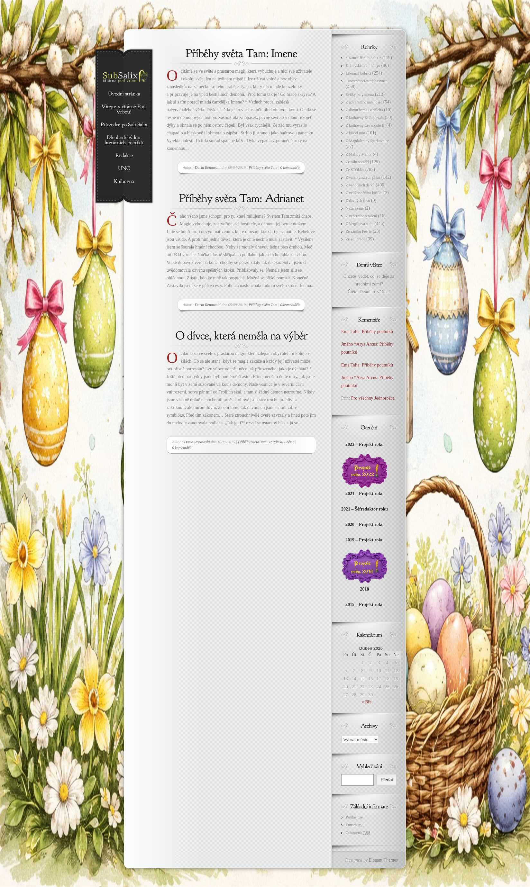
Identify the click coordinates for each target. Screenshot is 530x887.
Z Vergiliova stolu (359, 224)
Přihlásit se (354, 817)
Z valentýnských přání (363, 177)
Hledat (386, 779)
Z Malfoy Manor (359, 154)
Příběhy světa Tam (263, 167)
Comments (358, 832)
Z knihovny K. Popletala (365, 117)
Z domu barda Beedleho (364, 110)
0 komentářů (289, 167)
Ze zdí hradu (355, 239)
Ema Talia (350, 331)
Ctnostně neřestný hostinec (366, 81)
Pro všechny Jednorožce (373, 398)
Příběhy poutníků (377, 331)
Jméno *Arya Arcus (359, 344)
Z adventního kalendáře (364, 102)
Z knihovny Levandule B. (365, 125)
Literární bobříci (358, 73)
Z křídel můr (355, 133)
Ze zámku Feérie (281, 442)
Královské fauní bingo (363, 65)
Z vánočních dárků (360, 185)
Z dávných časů (358, 200)
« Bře (367, 702)
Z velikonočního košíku (364, 193)
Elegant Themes (383, 860)
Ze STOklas (355, 169)
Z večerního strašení (361, 216)
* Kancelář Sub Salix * (363, 58)
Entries (355, 825)
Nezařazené (355, 208)
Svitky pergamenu (360, 94)
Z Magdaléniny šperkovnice (367, 141)
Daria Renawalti (208, 167)
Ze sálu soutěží (357, 162)
